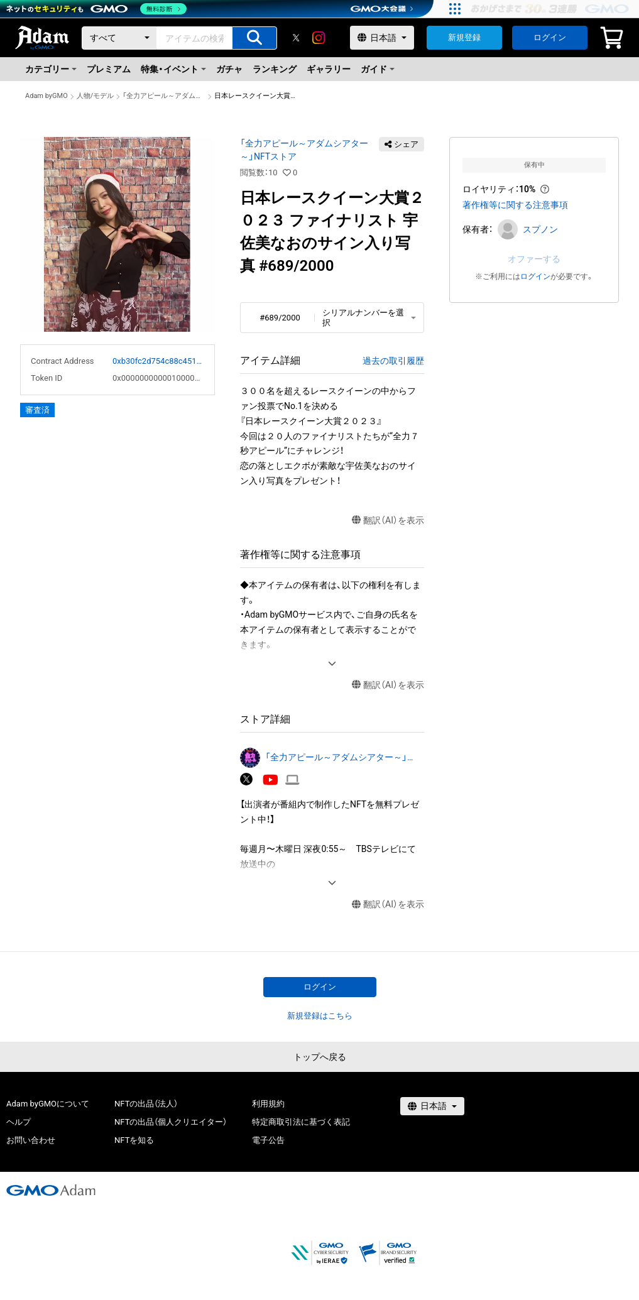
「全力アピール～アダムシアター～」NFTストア (164, 96)
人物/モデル (95, 96)
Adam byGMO (46, 96)
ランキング (275, 69)
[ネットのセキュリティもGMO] (96, 9)
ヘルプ (18, 1122)
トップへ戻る (319, 1057)
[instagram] (318, 37)
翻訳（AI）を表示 (388, 520)
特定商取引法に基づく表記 (301, 1122)
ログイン (549, 37)
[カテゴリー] (119, 38)
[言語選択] (382, 38)
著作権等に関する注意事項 (515, 205)
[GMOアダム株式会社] (51, 1190)
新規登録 (464, 37)
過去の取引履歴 (393, 361)
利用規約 (268, 1103)
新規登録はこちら (319, 1015)
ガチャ (229, 69)
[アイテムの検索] (254, 38)
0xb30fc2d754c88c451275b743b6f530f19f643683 (158, 361)
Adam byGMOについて (47, 1103)
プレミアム (109, 69)
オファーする (534, 259)
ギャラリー (329, 69)
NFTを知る (134, 1140)
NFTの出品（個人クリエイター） (170, 1122)
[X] (296, 37)
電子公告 (268, 1140)
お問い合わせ (30, 1140)
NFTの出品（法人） (146, 1103)
